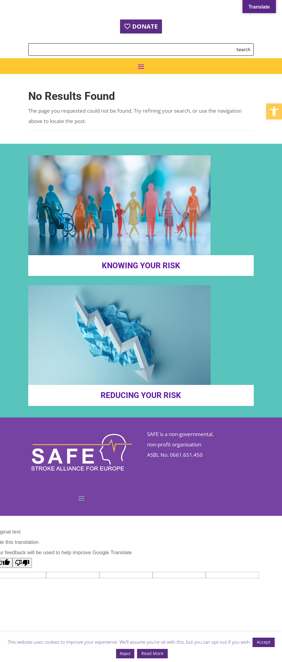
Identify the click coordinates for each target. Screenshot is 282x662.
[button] (274, 111)
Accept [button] (263, 642)
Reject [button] (125, 653)
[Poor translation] (22, 563)
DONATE (145, 26)
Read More (152, 653)
